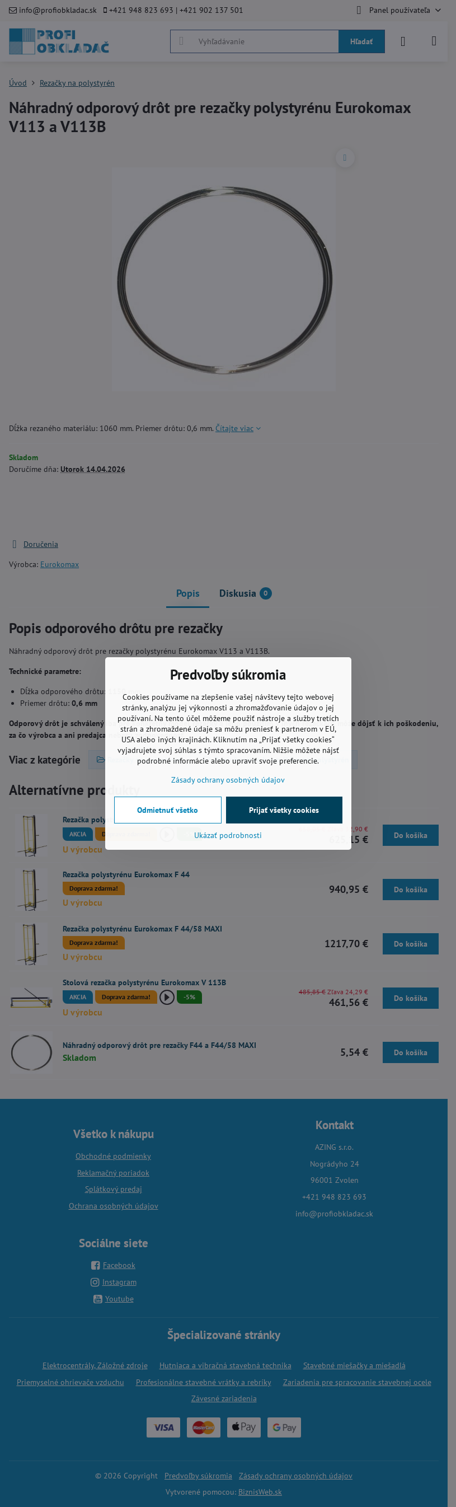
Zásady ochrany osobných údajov (228, 780)
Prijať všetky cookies (284, 810)
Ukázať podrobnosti (228, 835)
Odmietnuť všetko (167, 810)
